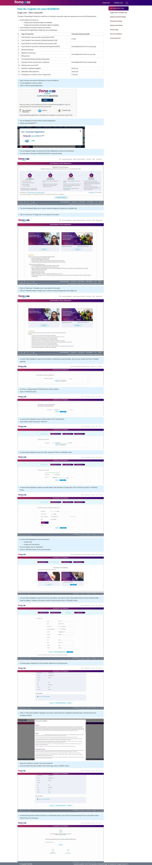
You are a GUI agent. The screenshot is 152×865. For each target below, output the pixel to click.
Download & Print (115, 38)
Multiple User (119, 3)
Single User (106, 3)
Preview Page (114, 29)
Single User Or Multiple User (118, 12)
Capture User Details (116, 25)
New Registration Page (117, 8)
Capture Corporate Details (118, 17)
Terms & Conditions (116, 34)
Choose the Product (116, 21)
